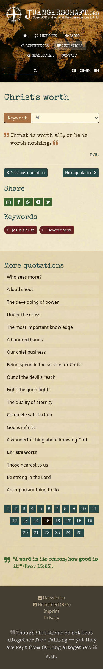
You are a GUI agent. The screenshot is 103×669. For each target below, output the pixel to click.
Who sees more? (24, 277)
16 (57, 521)
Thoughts (46, 36)
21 (36, 533)
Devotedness (59, 230)
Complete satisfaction (29, 415)
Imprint (51, 611)
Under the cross (23, 314)
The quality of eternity (29, 402)
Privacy (51, 618)
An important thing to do (33, 490)
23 (57, 533)
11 (93, 509)
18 (79, 521)
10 (83, 509)
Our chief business (26, 352)
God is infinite (21, 427)
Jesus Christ (23, 230)
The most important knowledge (40, 327)
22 (46, 533)
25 (79, 533)
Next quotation (80, 172)
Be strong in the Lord (29, 477)
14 (36, 521)
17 (68, 521)
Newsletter (40, 56)
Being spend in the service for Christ (44, 365)
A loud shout (20, 289)
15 (46, 521)
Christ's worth (22, 452)
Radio (72, 36)
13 (25, 521)
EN (96, 70)
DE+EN (85, 70)
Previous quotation (26, 172)
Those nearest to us (27, 465)
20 (25, 533)
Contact (69, 56)
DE (74, 70)
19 (89, 521)
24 (68, 533)
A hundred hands (25, 340)
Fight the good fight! (28, 390)
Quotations (70, 46)
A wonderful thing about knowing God (47, 440)
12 (14, 521)
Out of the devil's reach (31, 377)
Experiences (35, 46)
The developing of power (33, 302)
